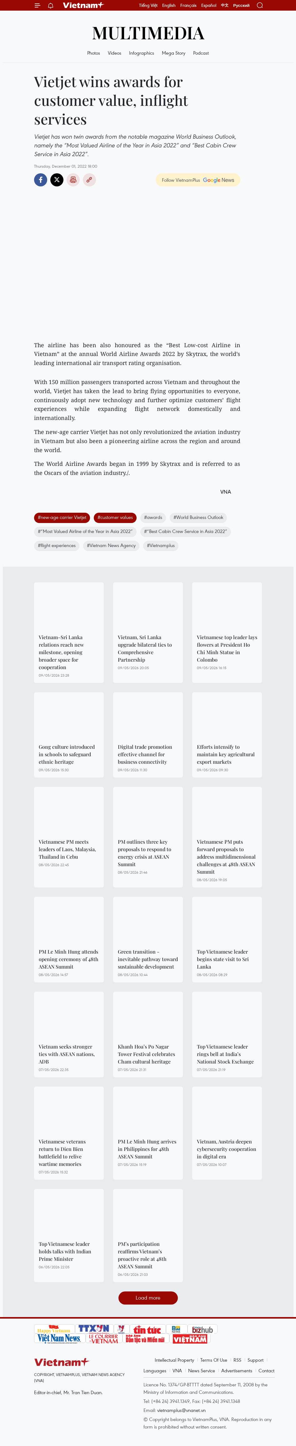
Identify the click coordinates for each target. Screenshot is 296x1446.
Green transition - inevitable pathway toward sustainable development (148, 959)
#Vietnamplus (161, 545)
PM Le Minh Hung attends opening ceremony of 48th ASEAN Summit (68, 959)
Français (188, 5)
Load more (148, 1297)
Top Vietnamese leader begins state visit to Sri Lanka (223, 959)
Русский (241, 5)
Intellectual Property (174, 1360)
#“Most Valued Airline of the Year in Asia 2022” (85, 531)
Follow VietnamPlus (181, 180)
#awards (153, 517)
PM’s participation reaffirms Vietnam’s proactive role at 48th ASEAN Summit (142, 1255)
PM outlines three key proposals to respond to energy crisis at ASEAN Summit (144, 852)
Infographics (141, 53)
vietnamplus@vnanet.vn (181, 1410)
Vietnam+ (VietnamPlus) (83, 5)
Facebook (40, 179)
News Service (201, 1370)
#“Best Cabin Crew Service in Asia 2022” (185, 531)
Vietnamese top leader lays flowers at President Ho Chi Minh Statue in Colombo (227, 648)
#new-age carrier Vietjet (62, 517)
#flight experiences (57, 545)
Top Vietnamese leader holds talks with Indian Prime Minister (65, 1251)
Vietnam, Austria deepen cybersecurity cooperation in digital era (226, 1149)
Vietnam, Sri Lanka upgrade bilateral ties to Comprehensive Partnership (145, 648)
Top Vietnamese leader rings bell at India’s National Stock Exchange (225, 1054)
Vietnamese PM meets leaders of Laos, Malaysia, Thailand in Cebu (67, 849)
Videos (114, 53)
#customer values (115, 517)
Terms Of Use (213, 1360)
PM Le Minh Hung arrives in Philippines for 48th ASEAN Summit (147, 1149)
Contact (266, 1370)
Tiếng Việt (148, 5)
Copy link (89, 179)
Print (73, 179)
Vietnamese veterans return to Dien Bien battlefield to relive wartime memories (62, 1152)
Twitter (56, 179)
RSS (237, 1360)
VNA (177, 1370)
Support (255, 1360)
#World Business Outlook (198, 517)
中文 (224, 5)
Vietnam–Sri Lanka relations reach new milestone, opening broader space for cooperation (61, 652)
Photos (93, 53)
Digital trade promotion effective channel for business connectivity (145, 754)
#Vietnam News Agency (111, 545)
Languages (154, 1370)
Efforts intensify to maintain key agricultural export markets (226, 754)
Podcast (201, 53)
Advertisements (236, 1370)
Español (208, 5)
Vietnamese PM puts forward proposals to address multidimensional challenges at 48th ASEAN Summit (226, 856)
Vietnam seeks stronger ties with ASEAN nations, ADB (67, 1054)
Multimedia (148, 32)
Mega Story (173, 53)
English (169, 5)
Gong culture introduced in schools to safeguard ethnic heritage (67, 754)
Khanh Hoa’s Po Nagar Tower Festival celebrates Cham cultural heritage (146, 1054)
